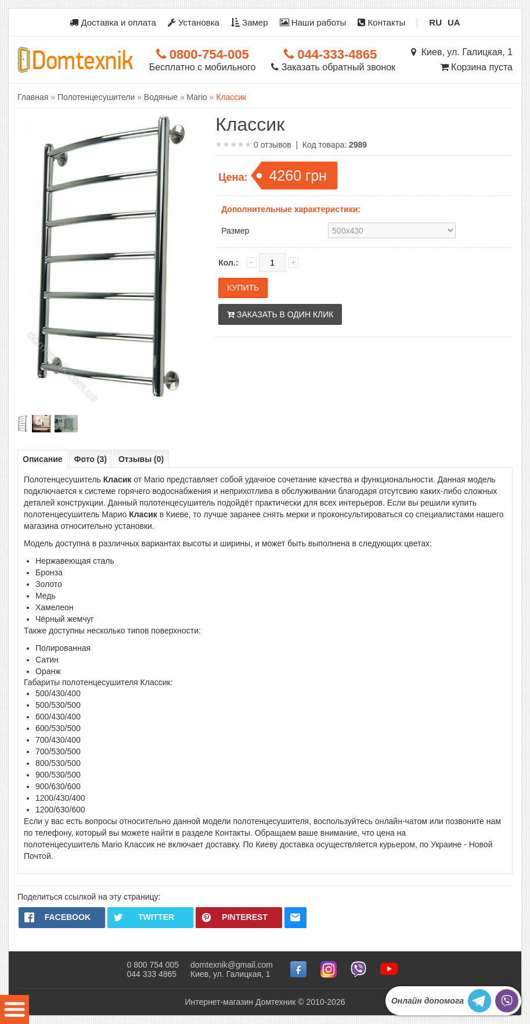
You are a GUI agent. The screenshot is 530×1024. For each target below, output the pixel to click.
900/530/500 (58, 774)
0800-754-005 (202, 54)
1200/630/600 (60, 809)
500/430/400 (58, 693)
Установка (193, 22)
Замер (249, 22)
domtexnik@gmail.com (231, 964)
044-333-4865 (330, 54)
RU (435, 22)
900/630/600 (58, 786)
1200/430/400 (60, 798)
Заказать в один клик (280, 314)
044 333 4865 (151, 974)
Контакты (381, 22)
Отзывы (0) (141, 459)
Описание (43, 459)
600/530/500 (58, 728)
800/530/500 (58, 763)
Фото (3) (90, 459)
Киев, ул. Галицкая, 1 (462, 52)
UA (454, 22)
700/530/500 (58, 751)
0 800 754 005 (153, 964)
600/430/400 (58, 716)
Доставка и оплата (113, 22)
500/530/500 (58, 705)
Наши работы (313, 22)
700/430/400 (58, 739)
